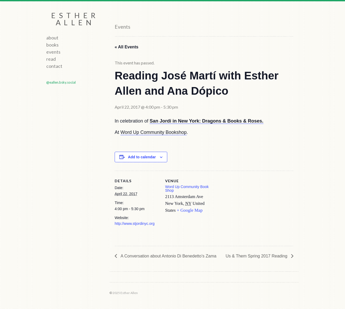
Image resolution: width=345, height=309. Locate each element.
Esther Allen (75, 19)
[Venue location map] (243, 207)
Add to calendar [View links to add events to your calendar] (142, 157)
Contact (54, 66)
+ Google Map (189, 210)
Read (51, 59)
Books (52, 45)
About (52, 37)
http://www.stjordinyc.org (135, 223)
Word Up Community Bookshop (153, 132)
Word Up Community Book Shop (187, 189)
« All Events (126, 47)
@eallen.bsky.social (61, 82)
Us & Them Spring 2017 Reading (257, 256)
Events (53, 52)
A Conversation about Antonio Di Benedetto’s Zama (168, 256)
